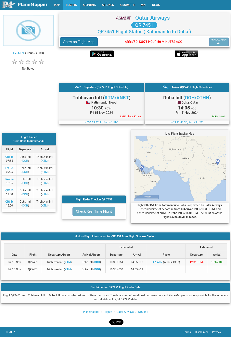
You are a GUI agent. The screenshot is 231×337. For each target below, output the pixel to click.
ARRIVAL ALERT (219, 41)
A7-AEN (18, 53)
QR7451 (143, 311)
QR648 (9, 156)
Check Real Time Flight (94, 211)
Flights (108, 311)
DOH (25, 160)
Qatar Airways (152, 18)
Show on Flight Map (78, 42)
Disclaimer (203, 332)
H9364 (9, 168)
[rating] (28, 66)
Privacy (218, 332)
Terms (189, 332)
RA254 (9, 179)
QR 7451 (144, 25)
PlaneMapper (91, 311)
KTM (44, 160)
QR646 (9, 201)
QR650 (9, 190)
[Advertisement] (144, 70)
